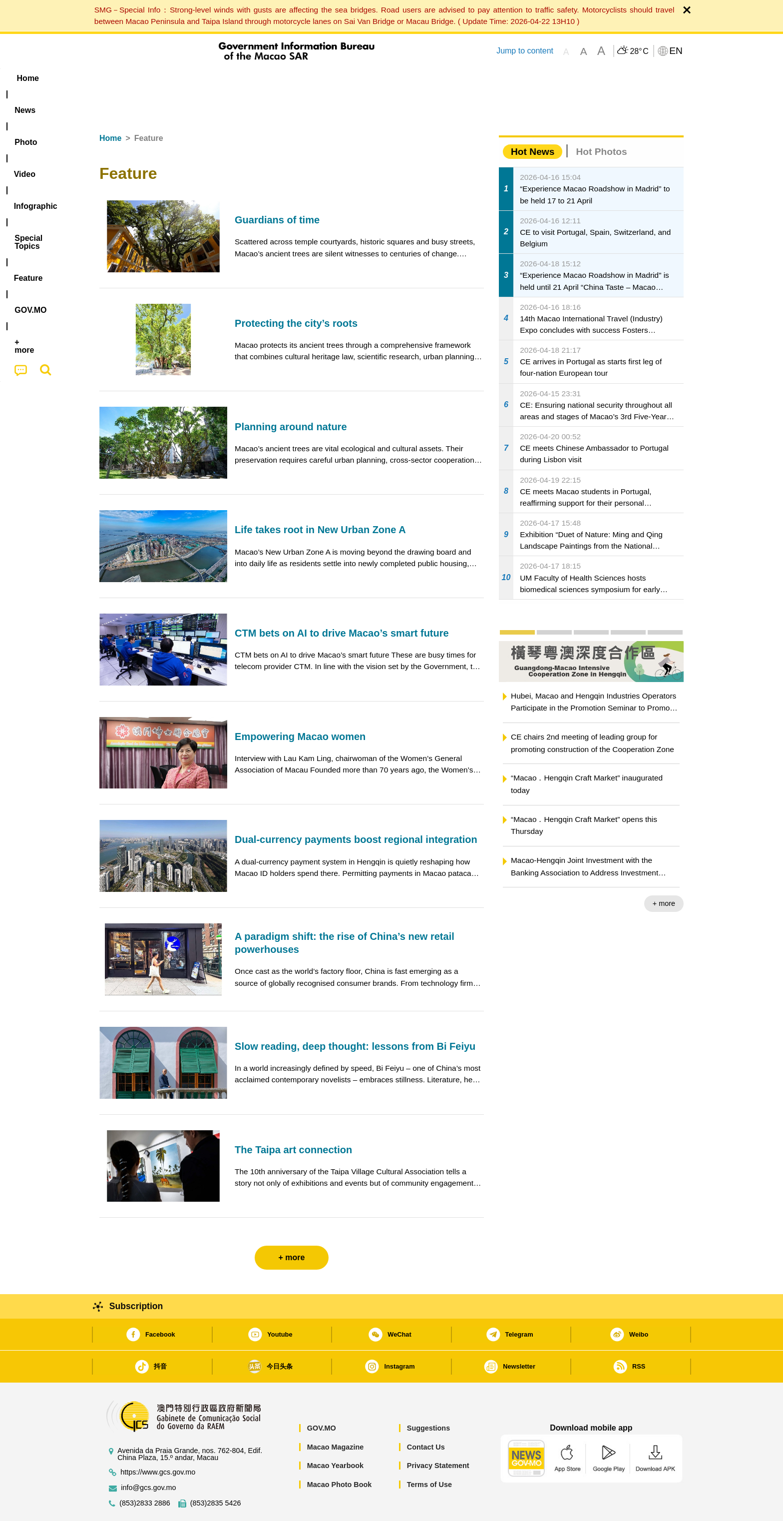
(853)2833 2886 (144, 1473)
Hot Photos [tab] (601, 121)
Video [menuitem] (248, 78)
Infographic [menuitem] (300, 78)
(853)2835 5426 (215, 1473)
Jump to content (524, 50)
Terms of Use (429, 1454)
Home (110, 107)
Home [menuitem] (120, 78)
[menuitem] (162, 78)
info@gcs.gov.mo (148, 1457)
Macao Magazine (335, 1417)
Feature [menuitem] (430, 78)
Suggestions (428, 1398)
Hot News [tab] (532, 121)
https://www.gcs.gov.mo (157, 1442)
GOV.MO (321, 1398)
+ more (664, 873)
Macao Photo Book (339, 1454)
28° (639, 51)
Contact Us (426, 1417)
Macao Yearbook (335, 1435)
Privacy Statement (438, 1435)
